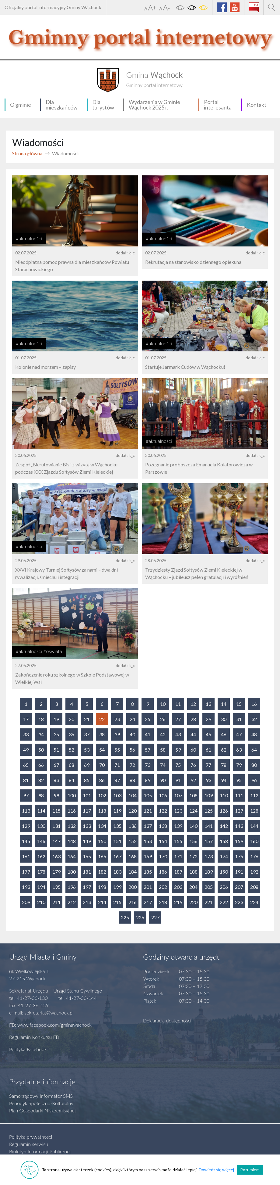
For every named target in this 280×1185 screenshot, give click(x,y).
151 (117, 841)
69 (86, 765)
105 (148, 795)
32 (254, 719)
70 (102, 765)
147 (56, 841)
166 (102, 856)
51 (56, 749)
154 (163, 841)
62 (223, 749)
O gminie (20, 104)
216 (132, 902)
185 (148, 871)
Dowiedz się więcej (216, 1169)
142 (224, 826)
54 (102, 749)
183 (117, 871)
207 (239, 887)
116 (72, 810)
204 (193, 887)
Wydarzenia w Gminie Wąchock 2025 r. (154, 104)
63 (239, 749)
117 (87, 810)
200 (132, 887)
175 (239, 856)
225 (125, 917)
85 (86, 780)
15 (239, 704)
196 (72, 887)
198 (102, 887)
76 (193, 765)
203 (178, 887)
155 (178, 841)
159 (239, 841)
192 (254, 871)
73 (147, 765)
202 (163, 887)
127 (239, 810)
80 (254, 765)
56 (132, 749)
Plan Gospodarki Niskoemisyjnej (42, 1110)
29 (208, 719)
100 (72, 795)
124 (193, 810)
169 (148, 856)
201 (148, 887)
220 (193, 902)
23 (117, 719)
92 (193, 780)
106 (163, 795)
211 (56, 902)
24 (132, 719)
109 (209, 795)
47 (239, 734)
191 (239, 871)
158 (224, 841)
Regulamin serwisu (28, 1144)
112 (254, 795)
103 (117, 795)
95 (239, 780)
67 (56, 765)
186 (163, 871)
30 (223, 719)
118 (102, 810)
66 (41, 765)
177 (26, 871)
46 (223, 734)
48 (254, 734)
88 (132, 780)
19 (56, 719)
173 (209, 856)
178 (41, 871)
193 (26, 887)
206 (224, 887)
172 (193, 856)
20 (71, 719)
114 (41, 810)
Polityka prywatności (30, 1137)
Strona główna (27, 153)
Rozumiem (250, 1169)
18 (41, 719)
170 (163, 856)
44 (193, 734)
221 (209, 902)
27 (178, 719)
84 (71, 780)
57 (147, 749)
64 (254, 749)
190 (224, 871)
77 (208, 765)
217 (148, 902)
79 (239, 765)
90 (163, 780)
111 (239, 795)
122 (163, 810)
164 (72, 856)
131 (56, 826)
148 (72, 841)
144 (254, 826)
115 (56, 810)
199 (117, 887)
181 (87, 871)
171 (178, 856)
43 (178, 734)
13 (208, 704)
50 (41, 749)
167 (117, 856)
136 (132, 826)
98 (41, 795)
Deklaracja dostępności (167, 1020)
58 (163, 749)
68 (71, 765)
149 (87, 841)
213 (87, 902)
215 (117, 902)
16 (254, 704)
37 (86, 734)
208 (254, 887)
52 (71, 749)
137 (148, 826)
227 (155, 917)
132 (72, 826)
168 (132, 856)
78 (223, 765)
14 (223, 704)
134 (102, 826)
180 (72, 871)
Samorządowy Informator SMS (41, 1096)
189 (209, 871)
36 (71, 734)
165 (87, 856)
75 (178, 765)
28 (193, 719)
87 (117, 780)
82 (41, 780)
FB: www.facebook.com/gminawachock (50, 1025)
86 (102, 780)
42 (163, 734)
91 (178, 780)
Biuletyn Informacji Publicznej (40, 1151)
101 (87, 795)
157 (209, 841)
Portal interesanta (218, 104)
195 (56, 887)
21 (86, 719)
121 (148, 810)
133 (87, 826)
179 (56, 871)
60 (193, 749)
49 (26, 749)
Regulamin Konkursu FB (34, 1037)
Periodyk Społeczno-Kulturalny (41, 1103)
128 (254, 810)
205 (209, 887)
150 (102, 841)
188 (193, 871)
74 (163, 765)
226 (140, 917)
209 (26, 902)
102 (102, 795)
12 (193, 704)
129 (26, 826)
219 (178, 902)
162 (41, 856)
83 (56, 780)
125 (209, 810)
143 (239, 826)
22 (102, 719)
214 (102, 902)
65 (26, 765)
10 (163, 704)
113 (26, 810)
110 (224, 795)
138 (163, 826)
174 (224, 856)
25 (147, 719)
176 (254, 856)
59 (178, 749)
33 (26, 734)
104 (132, 795)
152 (132, 841)
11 (178, 704)
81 (26, 780)
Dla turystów (103, 104)
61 (208, 749)
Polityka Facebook (28, 1049)
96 (254, 780)
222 (224, 902)
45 (208, 734)
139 (178, 826)
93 (208, 780)
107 (178, 795)
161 (26, 856)
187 (178, 871)
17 (26, 719)
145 (26, 841)
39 (117, 734)
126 (224, 810)
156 (193, 841)
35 (56, 734)
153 (148, 841)
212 (72, 902)
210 (41, 902)
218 (163, 902)
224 (254, 902)
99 (56, 795)
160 (254, 841)
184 (132, 871)
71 (117, 765)
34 (41, 734)
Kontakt (256, 104)
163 (56, 856)
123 (178, 810)
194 (41, 887)
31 (239, 719)
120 (132, 810)
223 (239, 902)
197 (87, 887)
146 (41, 841)
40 (132, 734)
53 (86, 749)
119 (117, 810)
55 (117, 749)
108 (193, 795)
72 (132, 765)
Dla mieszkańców (62, 104)
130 (41, 826)
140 (193, 826)
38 (102, 734)
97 (26, 795)
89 (147, 780)
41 (147, 734)
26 (163, 719)
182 (102, 871)
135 (117, 826)
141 (209, 826)
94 (223, 780)
